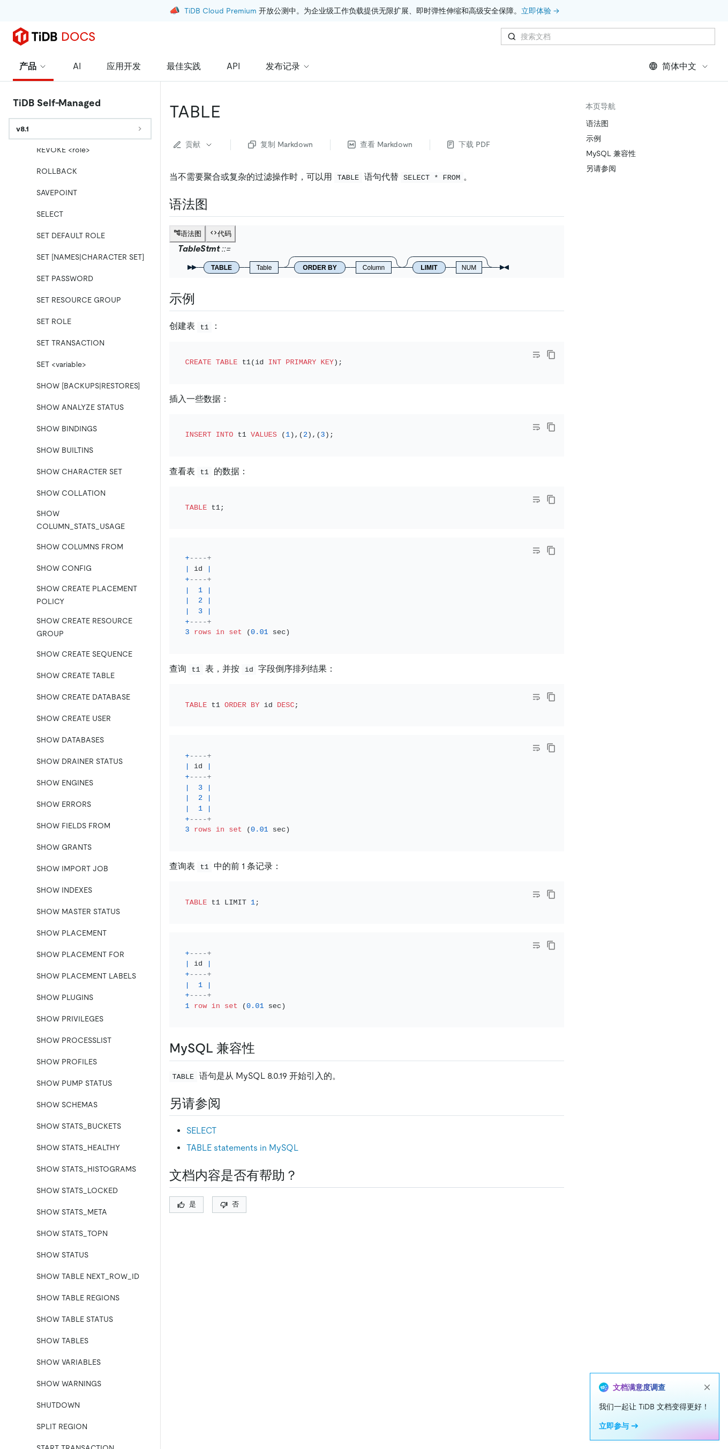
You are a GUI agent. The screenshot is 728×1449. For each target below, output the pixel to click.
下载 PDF (468, 144)
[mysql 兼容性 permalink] (263, 1048)
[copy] (551, 354)
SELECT (201, 1131)
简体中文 (679, 66)
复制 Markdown (280, 144)
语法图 (597, 123)
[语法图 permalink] (216, 204)
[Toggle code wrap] (536, 354)
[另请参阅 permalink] (229, 1103)
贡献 (193, 144)
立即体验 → (540, 10)
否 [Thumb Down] (229, 1204)
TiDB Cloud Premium (220, 10)
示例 (593, 138)
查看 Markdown (380, 144)
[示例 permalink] (203, 298)
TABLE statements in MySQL (242, 1148)
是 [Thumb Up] (186, 1204)
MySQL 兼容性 (611, 153)
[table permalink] (229, 111)
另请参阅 (601, 168)
